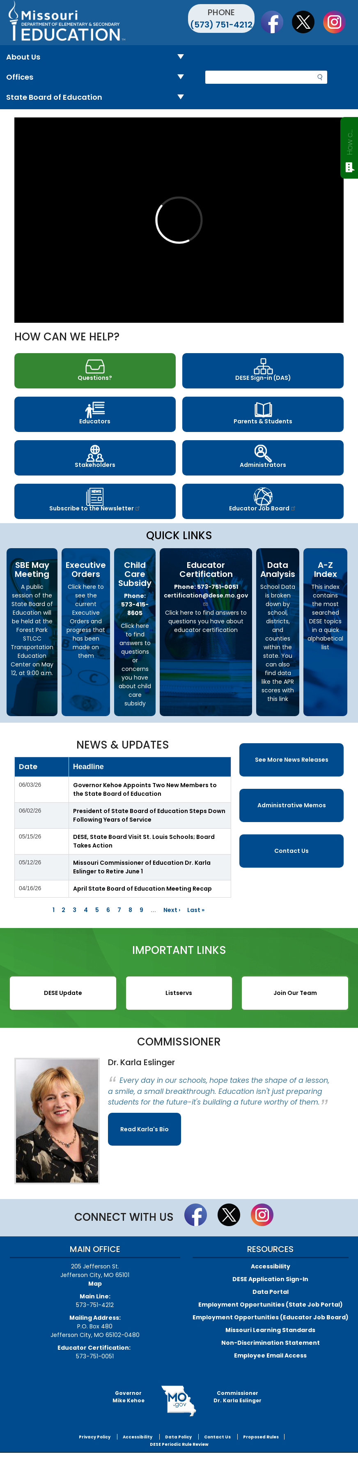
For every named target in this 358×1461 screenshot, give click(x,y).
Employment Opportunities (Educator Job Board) (271, 1317)
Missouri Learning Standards (270, 1330)
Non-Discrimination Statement (270, 1343)
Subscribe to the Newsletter (95, 508)
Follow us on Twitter (307, 21)
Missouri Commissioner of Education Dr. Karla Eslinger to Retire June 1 (142, 867)
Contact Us (291, 851)
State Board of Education (98, 97)
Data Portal (270, 1292)
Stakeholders (95, 465)
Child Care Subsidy (134, 574)
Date (28, 766)
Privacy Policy (94, 1437)
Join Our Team (295, 993)
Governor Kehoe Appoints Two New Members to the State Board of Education (145, 789)
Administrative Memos (291, 805)
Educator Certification (206, 569)
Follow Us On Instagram (338, 21)
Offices (98, 77)
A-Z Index (325, 569)
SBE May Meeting (32, 569)
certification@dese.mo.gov (206, 598)
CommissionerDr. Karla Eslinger (237, 1397)
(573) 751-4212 (221, 24)
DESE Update (63, 993)
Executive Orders (86, 569)
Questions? (95, 378)
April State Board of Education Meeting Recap (142, 888)
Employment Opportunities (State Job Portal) (270, 1304)
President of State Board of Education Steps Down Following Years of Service (149, 815)
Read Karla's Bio (144, 1129)
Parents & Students (263, 421)
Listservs (178, 993)
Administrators (263, 465)
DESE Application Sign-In (270, 1279)
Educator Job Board (262, 508)
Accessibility (270, 1266)
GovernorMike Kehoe (128, 1397)
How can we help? (349, 140)
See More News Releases (291, 760)
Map (95, 1284)
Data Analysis (277, 569)
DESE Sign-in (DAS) (263, 378)
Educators (94, 421)
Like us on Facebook (275, 21)
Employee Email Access (270, 1355)
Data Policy (178, 1437)
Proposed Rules (261, 1437)
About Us (98, 57)
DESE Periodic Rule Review (179, 1444)
